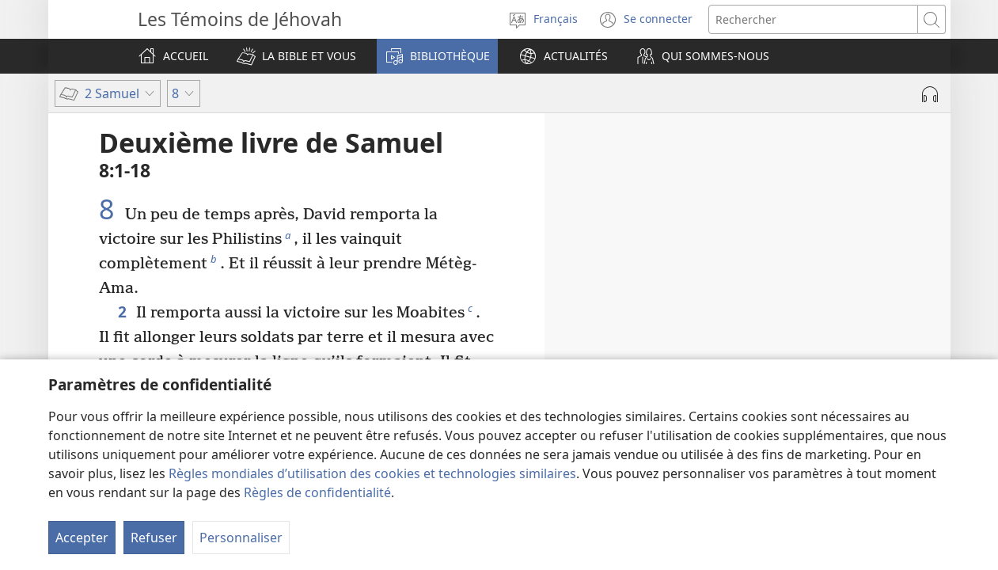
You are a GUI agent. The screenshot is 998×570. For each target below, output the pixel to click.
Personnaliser (241, 537)
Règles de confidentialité (317, 492)
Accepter (81, 537)
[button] (296, 56)
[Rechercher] (813, 19)
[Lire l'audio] (930, 94)
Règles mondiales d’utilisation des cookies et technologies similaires (372, 473)
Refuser (154, 537)
